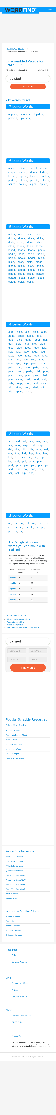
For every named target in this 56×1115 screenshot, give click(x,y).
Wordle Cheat (11, 740)
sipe (18, 387)
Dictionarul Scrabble (14, 935)
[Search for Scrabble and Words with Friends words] (28, 78)
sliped (33, 184)
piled (11, 261)
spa (31, 473)
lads (34, 351)
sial (36, 383)
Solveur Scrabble (13, 916)
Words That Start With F (15, 885)
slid (43, 387)
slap (26, 387)
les (23, 457)
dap (40, 445)
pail (19, 367)
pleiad (45, 180)
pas (31, 461)
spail (22, 277)
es (15, 527)
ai (22, 523)
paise (30, 253)
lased (11, 250)
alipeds (12, 114)
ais (31, 441)
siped (11, 273)
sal (25, 469)
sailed (12, 184)
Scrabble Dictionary (14, 744)
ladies (43, 172)
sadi (27, 379)
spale (31, 277)
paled (40, 253)
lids (18, 359)
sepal (21, 269)
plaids (23, 180)
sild (10, 387)
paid (11, 367)
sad (10, 469)
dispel (43, 168)
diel (34, 343)
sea (41, 469)
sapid (11, 269)
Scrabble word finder (20, 983)
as (33, 523)
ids (17, 453)
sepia (31, 269)
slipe (30, 273)
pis (40, 465)
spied (11, 281)
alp (45, 441)
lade (26, 351)
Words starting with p (15, 622)
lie (36, 457)
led (10, 457)
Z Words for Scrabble (14, 861)
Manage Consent (42, 1046)
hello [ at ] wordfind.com (21, 1015)
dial (26, 343)
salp (19, 383)
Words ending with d (15, 625)
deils (31, 238)
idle (44, 347)
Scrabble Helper (12, 754)
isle (18, 351)
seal (27, 383)
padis (41, 250)
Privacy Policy (17, 1036)
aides (11, 234)
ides (36, 347)
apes (21, 335)
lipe (10, 363)
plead (39, 261)
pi (16, 531)
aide (11, 331)
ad (9, 523)
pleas (11, 265)
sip (24, 473)
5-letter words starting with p (18, 619)
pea (39, 461)
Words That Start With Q (16, 880)
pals (35, 367)
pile (27, 375)
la (32, 527)
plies (30, 265)
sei (10, 473)
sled (35, 387)
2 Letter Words (12, 894)
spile (30, 281)
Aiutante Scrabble (13, 926)
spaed (12, 277)
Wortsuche (10, 921)
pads (43, 363)
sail (44, 379)
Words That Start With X (15, 889)
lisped (33, 176)
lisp (26, 363)
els (10, 453)
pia (26, 465)
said (36, 379)
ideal (20, 242)
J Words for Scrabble (14, 857)
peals (21, 257)
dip (24, 449)
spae (19, 391)
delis (40, 238)
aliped (22, 168)
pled (44, 375)
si (21, 531)
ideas (30, 242)
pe (9, 531)
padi (33, 363)
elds (19, 347)
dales (11, 238)
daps (28, 339)
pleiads (25, 118)
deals (21, 238)
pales (11, 257)
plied (21, 265)
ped (10, 465)
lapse (39, 246)
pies (19, 375)
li (37, 527)
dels (18, 343)
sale (10, 383)
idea (27, 347)
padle (11, 253)
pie (33, 465)
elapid (12, 172)
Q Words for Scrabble (14, 871)
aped (11, 335)
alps (43, 331)
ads (10, 441)
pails (21, 253)
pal (24, 461)
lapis (30, 246)
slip (10, 391)
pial (37, 371)
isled (11, 246)
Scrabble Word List (19, 962)
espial (22, 172)
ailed (21, 234)
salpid (22, 184)
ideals (33, 172)
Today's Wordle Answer (15, 758)
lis (9, 461)
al (28, 523)
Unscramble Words (13, 749)
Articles (15, 955)
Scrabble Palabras (13, 930)
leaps (31, 250)
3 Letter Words (12, 898)
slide (21, 273)
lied (25, 359)
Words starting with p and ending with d (23, 628)
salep (39, 265)
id (21, 527)
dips (10, 347)
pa (42, 527)
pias (45, 371)
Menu (50, 10)
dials (11, 242)
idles (39, 242)
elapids (25, 114)
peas (20, 371)
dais (38, 335)
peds (29, 371)
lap (31, 453)
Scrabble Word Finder (15, 730)
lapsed (12, 176)
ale (38, 441)
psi (47, 465)
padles (45, 176)
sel (17, 473)
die (17, 449)
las (38, 453)
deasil (33, 168)
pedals (12, 180)
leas (44, 355)
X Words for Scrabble (14, 866)
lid (30, 457)
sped (28, 391)
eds (38, 449)
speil (41, 277)
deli (10, 343)
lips (18, 363)
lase (19, 355)
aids (19, 331)
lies (33, 359)
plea (35, 375)
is (27, 527)
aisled (12, 168)
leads (21, 250)
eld (46, 449)
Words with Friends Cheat (16, 735)
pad (16, 461)
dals (19, 339)
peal (11, 371)
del (10, 449)
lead (27, 355)
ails (27, 331)
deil (45, 339)
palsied (12, 118)
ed (46, 523)
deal (37, 339)
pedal (31, 257)
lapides (38, 114)
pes (18, 465)
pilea (41, 257)
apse (30, 335)
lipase (23, 176)
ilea (10, 351)
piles (20, 261)
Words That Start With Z (15, 875)
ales (35, 331)
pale (27, 367)
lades (20, 246)
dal (33, 445)
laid (43, 351)
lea (45, 453)
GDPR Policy (17, 1022)
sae (18, 469)
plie (10, 379)
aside (39, 234)
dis (31, 449)
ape (17, 445)
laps (10, 355)
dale (11, 339)
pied (11, 375)
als (10, 445)
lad (24, 453)
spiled (43, 184)
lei (16, 457)
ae (16, 523)
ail (24, 441)
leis (10, 359)
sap (33, 469)
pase (44, 367)
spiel (21, 281)
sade (19, 379)
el (9, 527)
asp (25, 445)
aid (18, 441)
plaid (29, 261)
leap (36, 355)
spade (40, 273)
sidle (41, 269)
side (43, 383)
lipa (41, 359)
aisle (30, 234)
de (40, 523)
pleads (34, 180)
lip (42, 457)
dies (42, 343)
